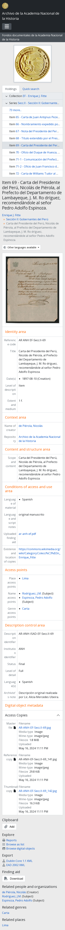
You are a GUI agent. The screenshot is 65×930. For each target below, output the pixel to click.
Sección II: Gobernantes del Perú (27, 219)
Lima (25, 578)
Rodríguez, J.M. (31, 593)
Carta (25, 608)
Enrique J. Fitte (11, 215)
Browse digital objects (18, 848)
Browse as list (13, 844)
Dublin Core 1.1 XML (17, 861)
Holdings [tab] (11, 89)
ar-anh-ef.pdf (27, 534)
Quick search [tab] (31, 89)
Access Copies (16, 715)
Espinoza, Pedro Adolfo (37, 597)
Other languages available (20, 247)
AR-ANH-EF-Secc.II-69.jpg (35, 727)
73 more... (15, 110)
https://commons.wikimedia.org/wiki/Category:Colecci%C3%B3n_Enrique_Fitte (39, 553)
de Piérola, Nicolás (31, 426)
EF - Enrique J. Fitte (35, 96)
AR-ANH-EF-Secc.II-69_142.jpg (38, 791)
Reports (9, 840)
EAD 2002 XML (13, 865)
